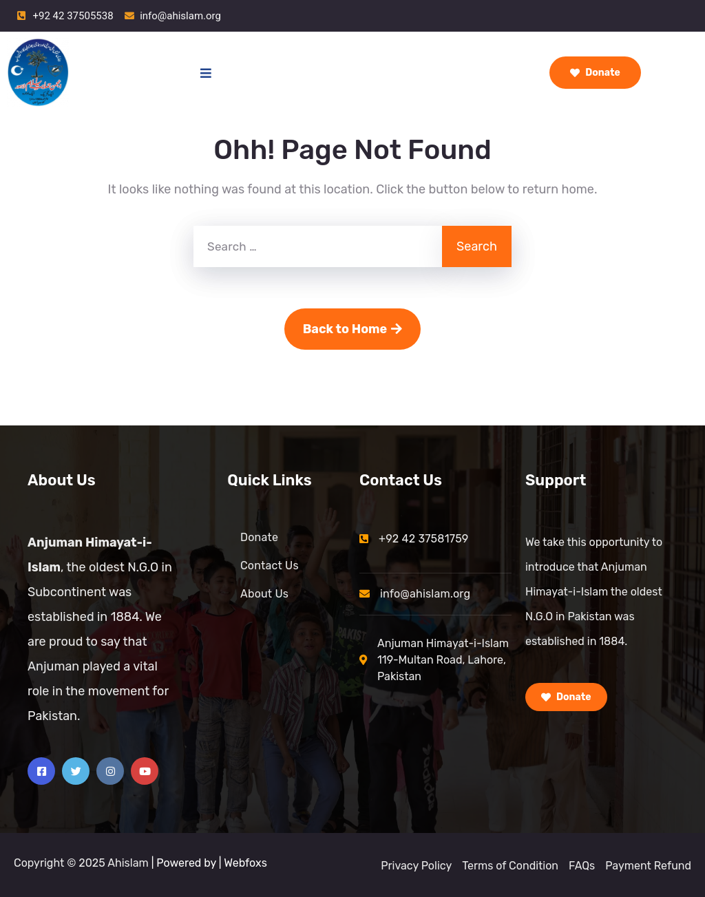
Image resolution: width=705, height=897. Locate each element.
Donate (595, 72)
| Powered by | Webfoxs (209, 862)
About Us (264, 593)
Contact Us (269, 565)
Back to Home (353, 329)
